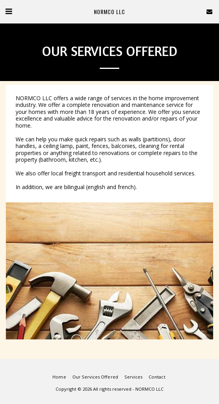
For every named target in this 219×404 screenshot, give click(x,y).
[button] (8, 11)
